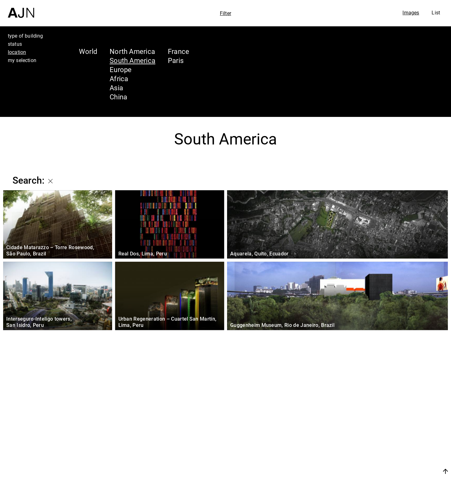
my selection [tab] (22, 60)
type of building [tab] (25, 35)
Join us (379, 471)
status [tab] (15, 43)
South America (132, 60)
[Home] (21, 9)
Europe (121, 69)
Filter (225, 13)
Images (410, 12)
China (118, 96)
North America (132, 51)
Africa (119, 78)
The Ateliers (396, 432)
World (88, 51)
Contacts (390, 456)
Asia (116, 87)
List (436, 12)
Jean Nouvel (397, 420)
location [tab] (17, 52)
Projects (388, 444)
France (178, 51)
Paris (176, 60)
